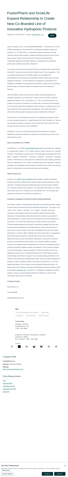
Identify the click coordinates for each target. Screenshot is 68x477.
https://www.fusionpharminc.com (13, 369)
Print (4, 380)
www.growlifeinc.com (29, 179)
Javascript (6, 391)
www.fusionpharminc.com (34, 148)
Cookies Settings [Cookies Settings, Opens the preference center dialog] (7, 474)
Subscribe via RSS (9, 386)
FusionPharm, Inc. (38, 34)
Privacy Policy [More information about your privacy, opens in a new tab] (6, 471)
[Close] (65, 466)
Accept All (47, 474)
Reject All (59, 474)
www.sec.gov (22, 270)
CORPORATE (19, 315)
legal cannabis (45, 312)
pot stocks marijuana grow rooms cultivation (27, 312)
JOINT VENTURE (30, 315)
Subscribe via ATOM (9, 389)
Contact (17, 343)
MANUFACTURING (44, 315)
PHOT (19, 179)
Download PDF (8, 383)
